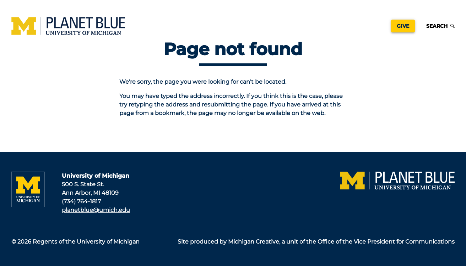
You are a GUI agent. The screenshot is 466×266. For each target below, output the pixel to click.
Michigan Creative (253, 241)
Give (403, 26)
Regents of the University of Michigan (86, 241)
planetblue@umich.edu (96, 210)
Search (440, 26)
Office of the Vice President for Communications (386, 241)
